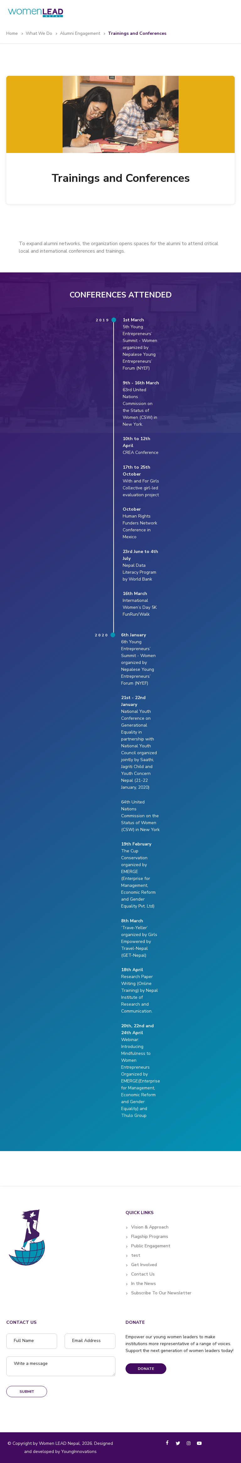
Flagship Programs (149, 1236)
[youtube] (199, 1443)
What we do (39, 33)
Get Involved (144, 1265)
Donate (146, 1368)
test (135, 1255)
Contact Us (143, 1274)
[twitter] (178, 1443)
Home (12, 33)
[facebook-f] (167, 1442)
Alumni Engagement (80, 33)
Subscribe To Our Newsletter (161, 1293)
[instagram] (188, 1443)
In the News (143, 1284)
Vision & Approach (150, 1227)
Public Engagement (150, 1246)
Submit (26, 1391)
